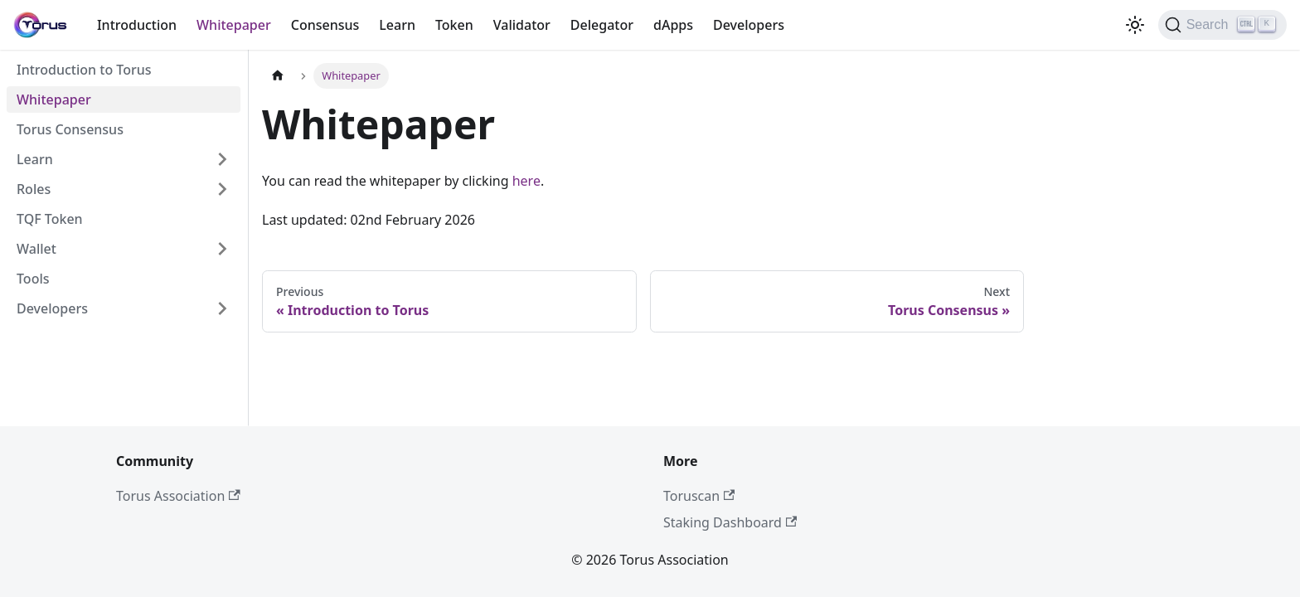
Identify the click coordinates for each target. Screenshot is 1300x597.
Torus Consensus (70, 129)
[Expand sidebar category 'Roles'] (222, 189)
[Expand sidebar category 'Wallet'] (222, 248)
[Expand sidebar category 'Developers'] (222, 308)
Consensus (325, 25)
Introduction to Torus (84, 70)
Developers (748, 25)
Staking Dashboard (730, 522)
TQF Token (50, 219)
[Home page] (277, 76)
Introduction (137, 25)
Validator (522, 25)
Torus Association (178, 496)
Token (454, 25)
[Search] (1222, 25)
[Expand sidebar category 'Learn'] (222, 159)
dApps (673, 25)
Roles (34, 189)
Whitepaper (233, 25)
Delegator (601, 25)
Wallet (36, 249)
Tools (33, 278)
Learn (397, 25)
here (526, 181)
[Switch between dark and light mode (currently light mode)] (1135, 25)
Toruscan (699, 496)
